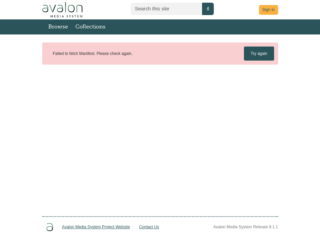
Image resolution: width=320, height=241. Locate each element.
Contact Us (149, 227)
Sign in (268, 9)
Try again (259, 53)
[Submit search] (207, 9)
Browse (58, 27)
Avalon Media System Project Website (96, 227)
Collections (90, 27)
